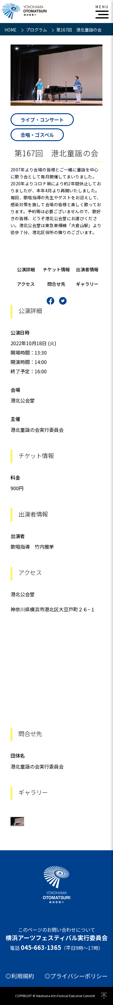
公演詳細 (26, 269)
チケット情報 (56, 269)
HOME (11, 29)
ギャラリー (87, 284)
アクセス (26, 284)
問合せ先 (56, 284)
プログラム (37, 29)
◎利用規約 (19, 976)
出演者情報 (87, 269)
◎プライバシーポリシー (76, 976)
